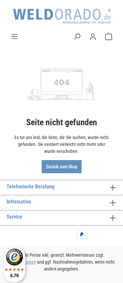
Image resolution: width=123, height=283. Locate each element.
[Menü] (14, 36)
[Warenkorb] (108, 36)
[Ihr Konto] (93, 36)
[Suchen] (77, 36)
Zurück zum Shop (61, 166)
